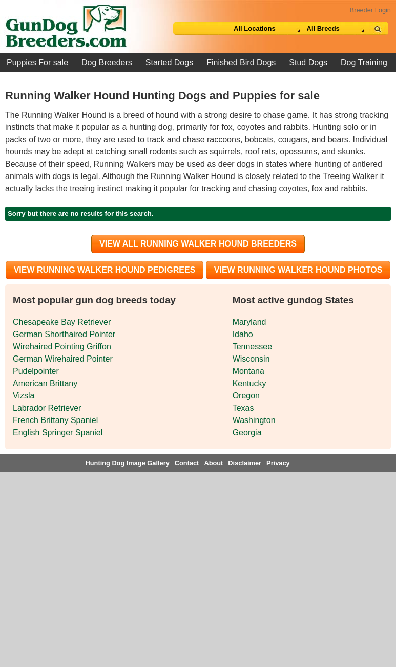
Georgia (247, 432)
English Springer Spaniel (57, 432)
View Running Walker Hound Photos (298, 269)
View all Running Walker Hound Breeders (198, 243)
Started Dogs (169, 62)
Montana (248, 371)
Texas (243, 408)
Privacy (278, 463)
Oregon (246, 395)
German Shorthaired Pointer (64, 334)
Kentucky (249, 383)
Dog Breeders (106, 62)
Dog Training (364, 62)
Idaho (243, 334)
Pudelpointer (36, 371)
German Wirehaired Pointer (63, 358)
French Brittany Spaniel (55, 420)
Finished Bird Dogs (241, 62)
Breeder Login (370, 10)
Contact (187, 463)
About (213, 463)
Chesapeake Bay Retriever (62, 322)
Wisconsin (251, 358)
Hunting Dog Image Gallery (128, 463)
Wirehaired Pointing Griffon (62, 346)
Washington (254, 420)
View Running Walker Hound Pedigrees (105, 269)
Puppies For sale (37, 62)
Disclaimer (244, 463)
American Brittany (45, 383)
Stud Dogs (308, 62)
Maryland (249, 322)
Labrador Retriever (47, 408)
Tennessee (252, 346)
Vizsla (23, 395)
